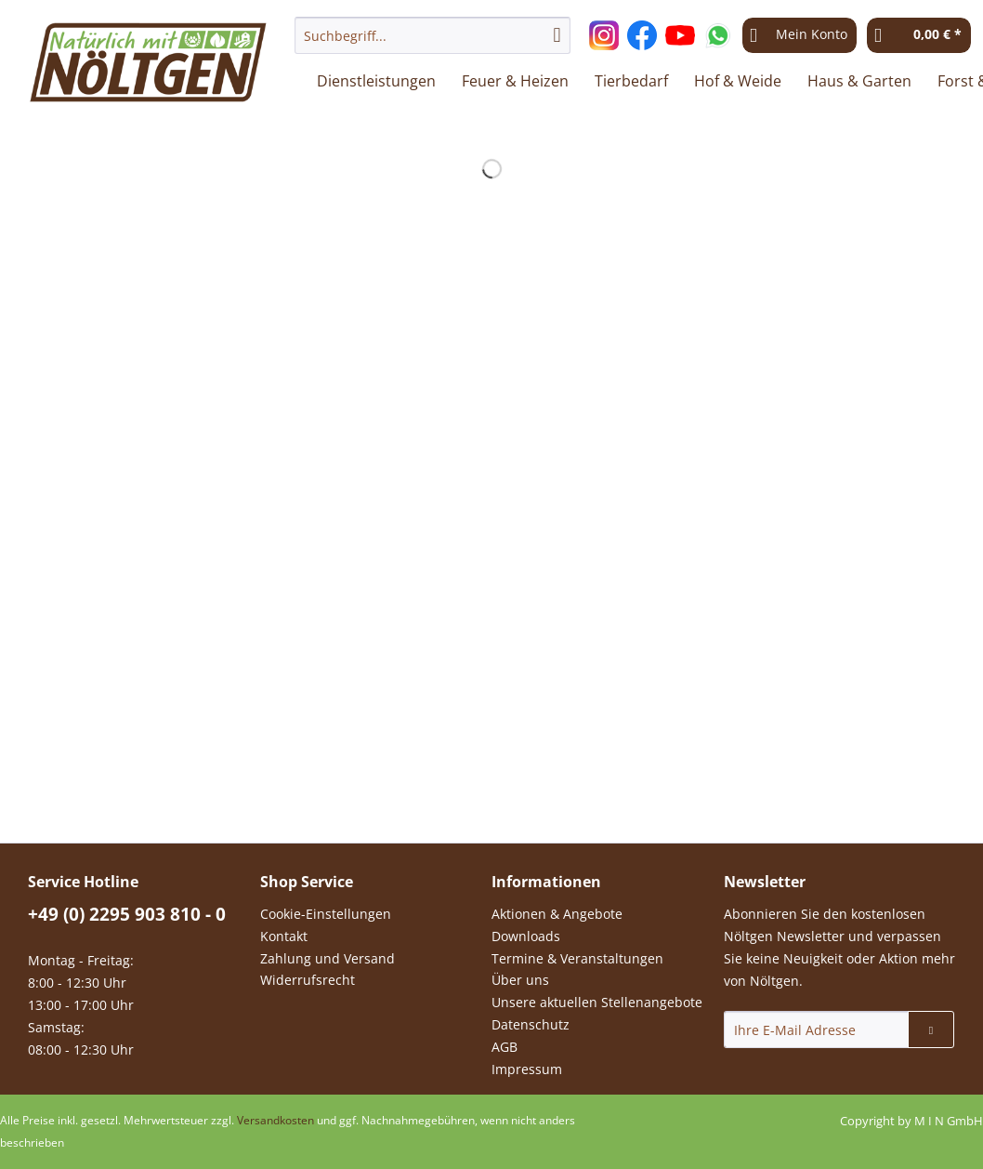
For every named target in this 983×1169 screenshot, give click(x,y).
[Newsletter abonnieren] (931, 1029)
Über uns (520, 980)
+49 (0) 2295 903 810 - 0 (127, 914)
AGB (505, 1047)
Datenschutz (531, 1024)
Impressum (527, 1069)
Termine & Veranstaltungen (577, 958)
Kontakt (284, 936)
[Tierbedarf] (631, 81)
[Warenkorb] (919, 35)
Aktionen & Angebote (557, 914)
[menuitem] (432, 44)
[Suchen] (557, 35)
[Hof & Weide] (737, 81)
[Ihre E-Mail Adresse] (817, 1029)
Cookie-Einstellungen (325, 914)
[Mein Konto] (799, 35)
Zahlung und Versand (327, 958)
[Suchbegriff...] (432, 35)
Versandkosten (275, 1120)
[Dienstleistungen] (376, 81)
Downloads (526, 936)
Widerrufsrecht (307, 980)
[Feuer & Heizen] (515, 81)
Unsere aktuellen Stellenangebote (597, 1002)
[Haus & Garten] (859, 81)
